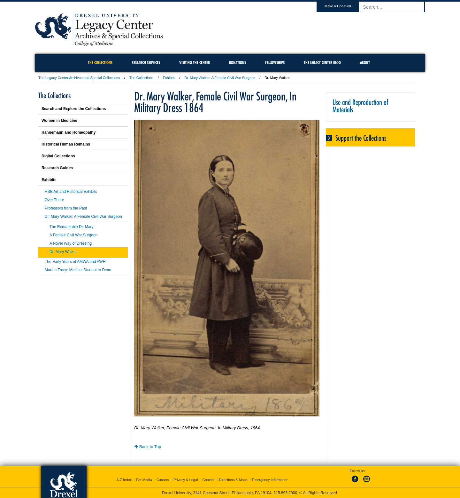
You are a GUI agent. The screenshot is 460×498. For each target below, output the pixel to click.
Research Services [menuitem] (146, 62)
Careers (163, 480)
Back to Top (147, 446)
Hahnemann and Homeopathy (69, 132)
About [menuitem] (365, 62)
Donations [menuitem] (237, 62)
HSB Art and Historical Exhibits (71, 191)
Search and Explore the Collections (74, 109)
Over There (54, 200)
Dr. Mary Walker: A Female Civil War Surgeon (219, 78)
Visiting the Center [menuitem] (194, 62)
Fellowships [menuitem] (275, 62)
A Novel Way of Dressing (71, 243)
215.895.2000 (285, 493)
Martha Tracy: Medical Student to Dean (78, 270)
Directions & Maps (233, 480)
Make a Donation (344, 6)
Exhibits (169, 78)
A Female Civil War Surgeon (73, 235)
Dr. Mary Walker (63, 251)
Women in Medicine (59, 120)
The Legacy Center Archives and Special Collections (79, 78)
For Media (144, 480)
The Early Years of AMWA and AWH (75, 261)
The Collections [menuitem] (100, 62)
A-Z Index (124, 480)
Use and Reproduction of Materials (360, 106)
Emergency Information (270, 480)
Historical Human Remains (66, 144)
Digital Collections (58, 156)
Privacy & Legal (185, 480)
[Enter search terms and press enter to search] (396, 7)
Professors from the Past (66, 208)
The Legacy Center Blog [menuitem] (322, 62)
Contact (209, 480)
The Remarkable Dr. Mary (71, 227)
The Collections (141, 78)
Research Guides (57, 168)
